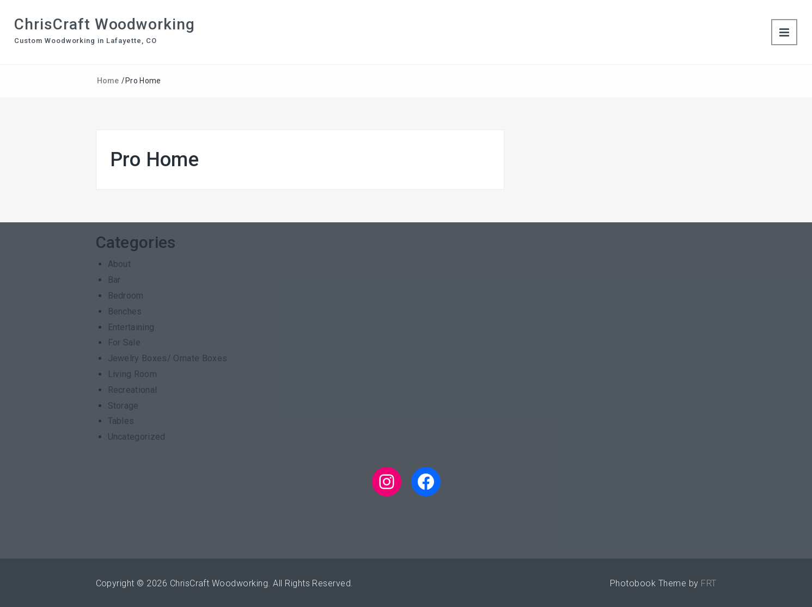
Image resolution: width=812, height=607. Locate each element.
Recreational (132, 390)
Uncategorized (137, 437)
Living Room (132, 374)
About (119, 264)
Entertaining (131, 327)
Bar (114, 280)
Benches (125, 311)
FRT (708, 583)
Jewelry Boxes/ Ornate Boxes (168, 358)
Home (108, 80)
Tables (121, 421)
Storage (123, 405)
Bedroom (126, 295)
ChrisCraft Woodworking (104, 24)
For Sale (124, 342)
